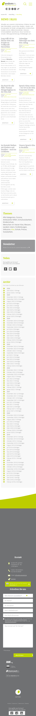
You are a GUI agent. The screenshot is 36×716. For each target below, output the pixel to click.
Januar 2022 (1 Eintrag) (13, 389)
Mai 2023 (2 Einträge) (13, 359)
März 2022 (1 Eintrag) (13, 385)
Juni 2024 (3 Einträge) (13, 331)
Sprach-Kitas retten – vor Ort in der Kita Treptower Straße (27, 88)
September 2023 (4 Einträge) (15, 353)
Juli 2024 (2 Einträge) (13, 329)
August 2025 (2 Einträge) (14, 301)
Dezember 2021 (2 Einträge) (15, 394)
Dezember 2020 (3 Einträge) (15, 415)
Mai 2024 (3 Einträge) (13, 333)
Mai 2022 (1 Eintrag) (13, 381)
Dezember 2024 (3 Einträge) (15, 321)
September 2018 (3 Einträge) (15, 469)
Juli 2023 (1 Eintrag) (12, 355)
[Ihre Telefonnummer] (18, 615)
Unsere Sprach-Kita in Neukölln (27, 146)
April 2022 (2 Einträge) (13, 383)
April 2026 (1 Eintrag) (13, 290)
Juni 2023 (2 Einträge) (13, 357)
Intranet (9, 703)
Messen (27, 224)
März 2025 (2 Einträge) (13, 312)
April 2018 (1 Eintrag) (13, 477)
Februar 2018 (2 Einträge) (14, 482)
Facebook (5, 268)
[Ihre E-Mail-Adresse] (18, 610)
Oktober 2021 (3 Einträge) (15, 398)
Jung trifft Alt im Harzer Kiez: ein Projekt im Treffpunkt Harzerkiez (7, 43)
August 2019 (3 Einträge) (14, 445)
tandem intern (9, 227)
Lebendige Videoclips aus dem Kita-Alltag (27, 41)
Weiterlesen (8, 80)
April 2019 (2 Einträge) (13, 454)
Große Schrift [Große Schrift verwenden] (15, 9)
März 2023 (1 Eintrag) (13, 364)
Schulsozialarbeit (25, 220)
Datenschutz (21, 703)
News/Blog (11, 14)
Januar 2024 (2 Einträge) (14, 342)
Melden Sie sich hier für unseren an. (18, 584)
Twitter (10, 268)
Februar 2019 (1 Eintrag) (14, 458)
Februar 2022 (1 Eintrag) (14, 387)
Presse (24, 229)
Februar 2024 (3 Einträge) (14, 340)
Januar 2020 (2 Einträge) (14, 432)
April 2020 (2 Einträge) (13, 426)
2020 (8, 413)
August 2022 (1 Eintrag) (14, 376)
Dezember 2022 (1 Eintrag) (15, 370)
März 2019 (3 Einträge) (13, 456)
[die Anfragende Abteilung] (18, 596)
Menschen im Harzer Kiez (13, 224)
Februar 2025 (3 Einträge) (14, 314)
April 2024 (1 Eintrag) (13, 336)
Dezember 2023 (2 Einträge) (15, 346)
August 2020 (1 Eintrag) (14, 419)
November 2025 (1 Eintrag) (15, 297)
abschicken (19, 655)
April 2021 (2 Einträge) (13, 407)
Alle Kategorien (9, 217)
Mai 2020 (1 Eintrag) (13, 424)
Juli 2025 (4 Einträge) (13, 303)
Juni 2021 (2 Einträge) (13, 402)
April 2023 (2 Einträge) (13, 361)
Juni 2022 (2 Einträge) (13, 379)
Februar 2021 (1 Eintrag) (14, 409)
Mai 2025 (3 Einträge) (13, 308)
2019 (8, 435)
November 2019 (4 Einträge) (15, 439)
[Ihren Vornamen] (18, 605)
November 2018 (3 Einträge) (15, 465)
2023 (8, 344)
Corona (19, 217)
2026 (8, 288)
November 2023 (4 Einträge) (15, 349)
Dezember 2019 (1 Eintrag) (15, 437)
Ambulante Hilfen (10, 220)
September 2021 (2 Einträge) (15, 400)
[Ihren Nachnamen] (18, 600)
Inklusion (6, 229)
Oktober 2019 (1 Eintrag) (14, 441)
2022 (8, 368)
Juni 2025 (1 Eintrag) (13, 306)
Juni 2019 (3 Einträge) (13, 450)
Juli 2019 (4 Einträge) (13, 447)
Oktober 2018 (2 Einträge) (15, 467)
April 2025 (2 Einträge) (13, 310)
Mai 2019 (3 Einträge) (13, 452)
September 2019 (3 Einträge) (15, 443)
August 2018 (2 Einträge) (14, 471)
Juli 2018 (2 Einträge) (13, 473)
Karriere (13, 579)
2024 (8, 318)
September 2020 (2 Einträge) (15, 417)
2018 (8, 460)
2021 (8, 391)
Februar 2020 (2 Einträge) (14, 430)
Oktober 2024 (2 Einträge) (15, 325)
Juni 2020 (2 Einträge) (13, 422)
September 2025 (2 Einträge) (15, 299)
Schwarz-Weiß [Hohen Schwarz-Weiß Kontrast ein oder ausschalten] (7, 9)
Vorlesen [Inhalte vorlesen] (18, 9)
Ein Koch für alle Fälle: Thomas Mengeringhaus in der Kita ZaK (8, 89)
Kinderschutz (8, 222)
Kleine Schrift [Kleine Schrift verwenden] (12, 9)
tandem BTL (4, 14)
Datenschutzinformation (10, 622)
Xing (15, 268)
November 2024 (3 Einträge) (15, 323)
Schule (17, 229)
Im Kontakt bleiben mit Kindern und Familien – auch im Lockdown (8, 148)
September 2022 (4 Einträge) (15, 374)
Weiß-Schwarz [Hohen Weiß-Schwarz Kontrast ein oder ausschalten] (9, 9)
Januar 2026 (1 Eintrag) (13, 293)
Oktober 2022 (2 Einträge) (15, 372)
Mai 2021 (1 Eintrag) (13, 404)
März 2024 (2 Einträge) (13, 338)
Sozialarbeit (7, 232)
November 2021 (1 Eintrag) (15, 396)
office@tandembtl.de (21, 575)
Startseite (9, 4)
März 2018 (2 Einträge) (13, 480)
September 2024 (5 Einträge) (15, 327)
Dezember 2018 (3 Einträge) (15, 462)
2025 (8, 295)
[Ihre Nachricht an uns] (18, 635)
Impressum (14, 703)
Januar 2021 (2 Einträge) (14, 411)
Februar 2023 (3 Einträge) (14, 366)
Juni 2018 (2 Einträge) (13, 475)
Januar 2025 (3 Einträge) (14, 316)
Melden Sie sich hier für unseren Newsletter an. (15, 247)
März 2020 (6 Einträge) (13, 428)
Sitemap (27, 703)
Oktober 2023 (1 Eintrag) (14, 351)
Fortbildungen (21, 227)
